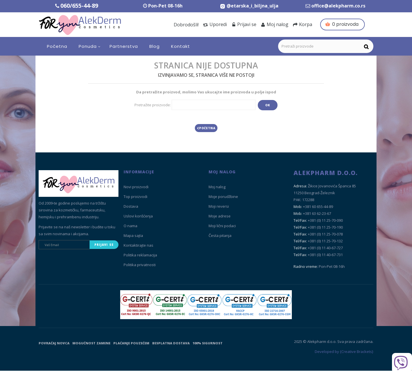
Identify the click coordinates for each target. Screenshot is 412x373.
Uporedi (215, 24)
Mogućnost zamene (91, 345)
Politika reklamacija (140, 257)
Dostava (131, 208)
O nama (130, 228)
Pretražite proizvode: (152, 104)
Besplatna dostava (171, 345)
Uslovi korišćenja (138, 218)
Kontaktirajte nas (138, 247)
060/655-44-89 (79, 5)
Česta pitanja (220, 237)
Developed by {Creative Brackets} (344, 353)
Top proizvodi (135, 198)
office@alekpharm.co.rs (338, 6)
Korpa (302, 24)
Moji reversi (219, 208)
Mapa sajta (133, 237)
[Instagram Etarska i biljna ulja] (249, 6)
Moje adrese (220, 218)
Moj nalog (274, 24)
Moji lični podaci (222, 228)
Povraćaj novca (54, 345)
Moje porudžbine (223, 198)
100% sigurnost (208, 345)
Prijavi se (243, 24)
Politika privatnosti (140, 267)
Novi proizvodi (136, 189)
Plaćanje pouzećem (131, 345)
